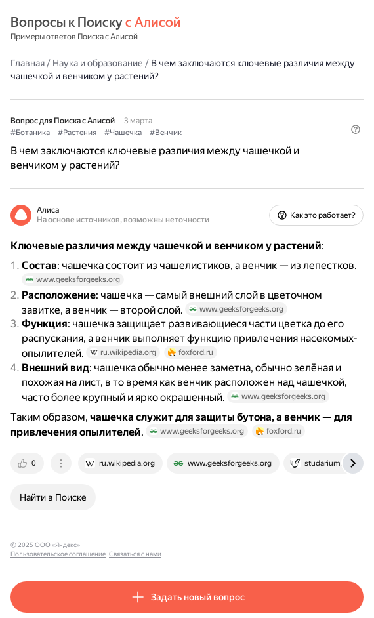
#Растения (77, 132)
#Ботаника (30, 132)
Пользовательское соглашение (133, 544)
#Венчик (166, 132)
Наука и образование (97, 63)
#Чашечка (123, 132)
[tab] (28, 463)
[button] (356, 129)
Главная (27, 63)
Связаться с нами (210, 544)
